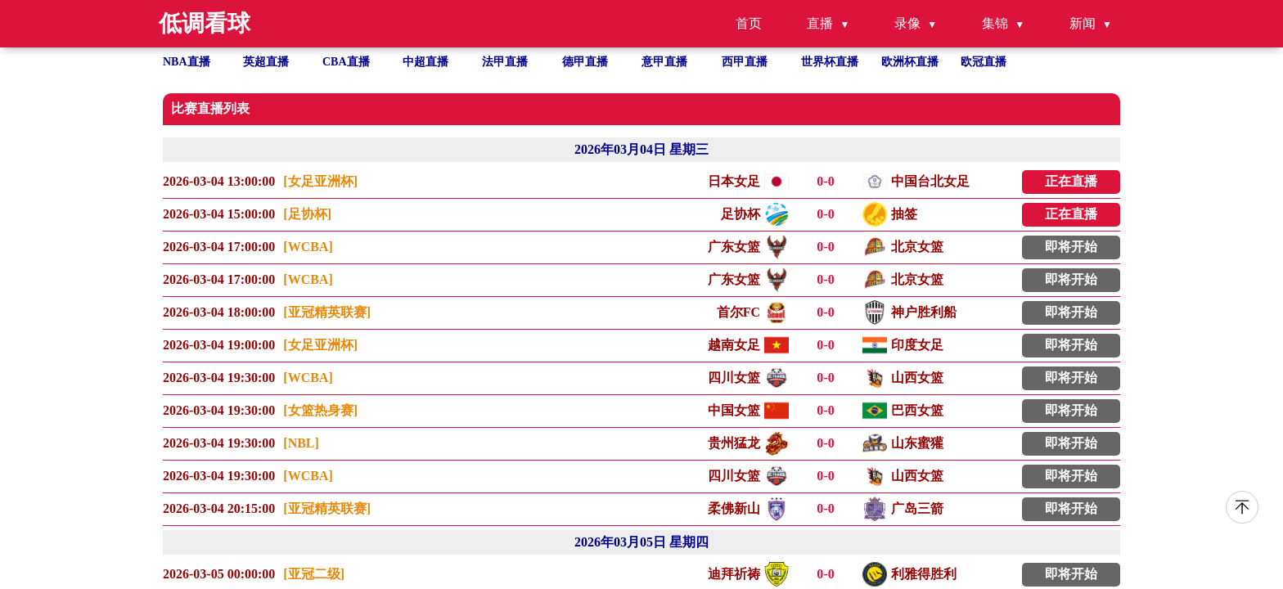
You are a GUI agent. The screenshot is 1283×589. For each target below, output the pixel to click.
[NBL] (301, 443)
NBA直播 (186, 62)
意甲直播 (664, 62)
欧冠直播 (983, 62)
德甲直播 (585, 62)
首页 (749, 23)
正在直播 (1071, 181)
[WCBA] (307, 247)
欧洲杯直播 (910, 62)
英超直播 (266, 62)
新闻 (1082, 23)
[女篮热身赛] (320, 410)
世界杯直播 (829, 62)
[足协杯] (307, 214)
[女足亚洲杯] (320, 181)
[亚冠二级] (313, 574)
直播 (820, 23)
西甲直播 (745, 62)
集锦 (995, 23)
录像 (907, 23)
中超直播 (425, 62)
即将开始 (1071, 247)
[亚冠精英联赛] (327, 312)
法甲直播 (505, 62)
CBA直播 (346, 62)
